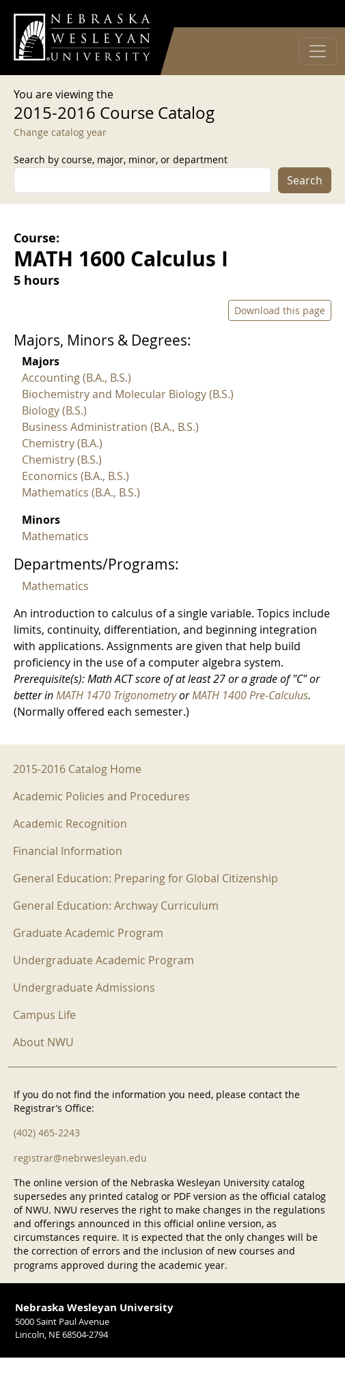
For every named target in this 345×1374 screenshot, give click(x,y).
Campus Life (44, 1014)
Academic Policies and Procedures (101, 796)
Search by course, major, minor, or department (120, 159)
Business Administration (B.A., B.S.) (110, 426)
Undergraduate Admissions (84, 987)
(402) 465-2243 (47, 1132)
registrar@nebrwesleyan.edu (80, 1157)
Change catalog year (60, 132)
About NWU (43, 1042)
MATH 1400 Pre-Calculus (250, 695)
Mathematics (55, 536)
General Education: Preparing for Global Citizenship (145, 878)
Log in (313, 14)
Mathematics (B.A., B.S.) (81, 492)
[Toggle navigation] (318, 51)
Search (304, 180)
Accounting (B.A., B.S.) (76, 377)
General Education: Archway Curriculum (116, 905)
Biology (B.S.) (54, 410)
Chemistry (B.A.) (62, 443)
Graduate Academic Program (88, 932)
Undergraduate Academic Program (103, 960)
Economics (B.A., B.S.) (75, 475)
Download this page (279, 310)
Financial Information (67, 850)
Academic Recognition (70, 823)
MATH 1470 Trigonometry (116, 695)
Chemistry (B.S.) (62, 459)
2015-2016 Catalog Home (77, 768)
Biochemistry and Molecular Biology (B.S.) (128, 394)
